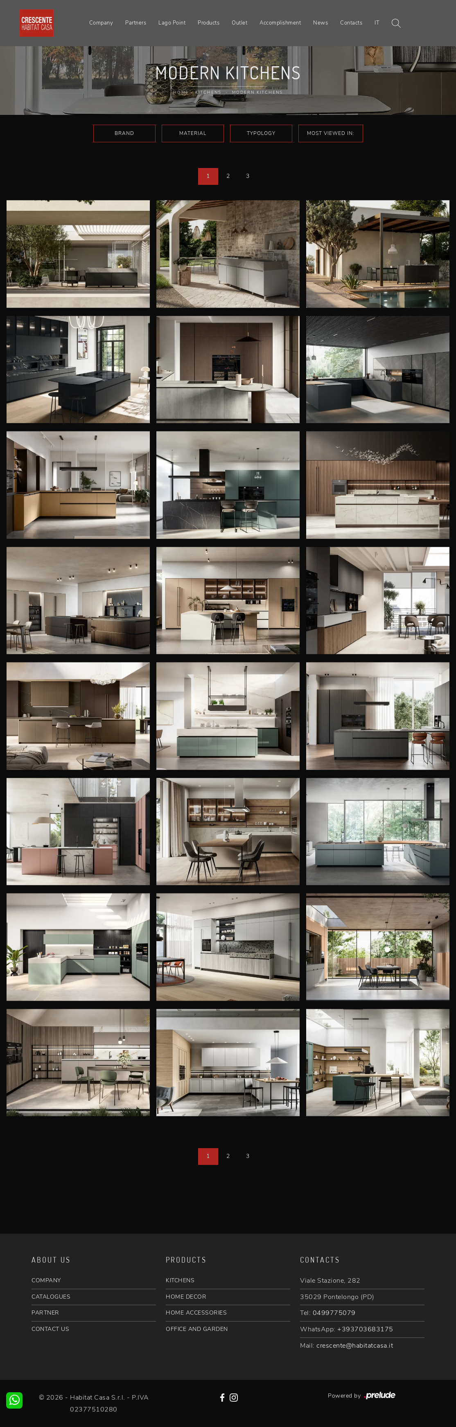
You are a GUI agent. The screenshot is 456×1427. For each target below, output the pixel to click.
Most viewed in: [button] (330, 133)
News (320, 23)
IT (377, 23)
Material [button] (192, 133)
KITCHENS (180, 1280)
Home (181, 92)
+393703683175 (365, 1329)
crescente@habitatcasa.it (354, 1345)
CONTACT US (50, 1329)
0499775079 (334, 1312)
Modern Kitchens (257, 92)
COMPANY (46, 1280)
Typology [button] (261, 133)
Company (101, 23)
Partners (135, 23)
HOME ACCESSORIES (196, 1313)
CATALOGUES (51, 1297)
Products (208, 23)
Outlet (239, 23)
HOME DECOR (186, 1297)
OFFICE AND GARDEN (197, 1329)
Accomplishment (280, 23)
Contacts (351, 23)
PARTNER (45, 1313)
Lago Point (171, 23)
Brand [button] (124, 133)
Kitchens (208, 92)
